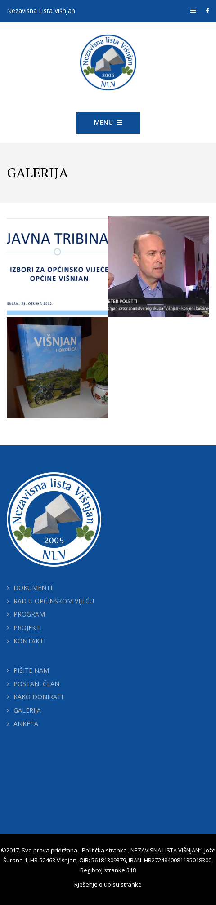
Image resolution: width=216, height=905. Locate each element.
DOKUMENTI (33, 587)
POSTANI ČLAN (36, 683)
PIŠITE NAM (31, 670)
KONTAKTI (29, 641)
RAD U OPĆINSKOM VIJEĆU (54, 601)
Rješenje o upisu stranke (108, 884)
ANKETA (26, 723)
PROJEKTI (28, 627)
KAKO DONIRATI (38, 696)
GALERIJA (27, 710)
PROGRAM (29, 614)
